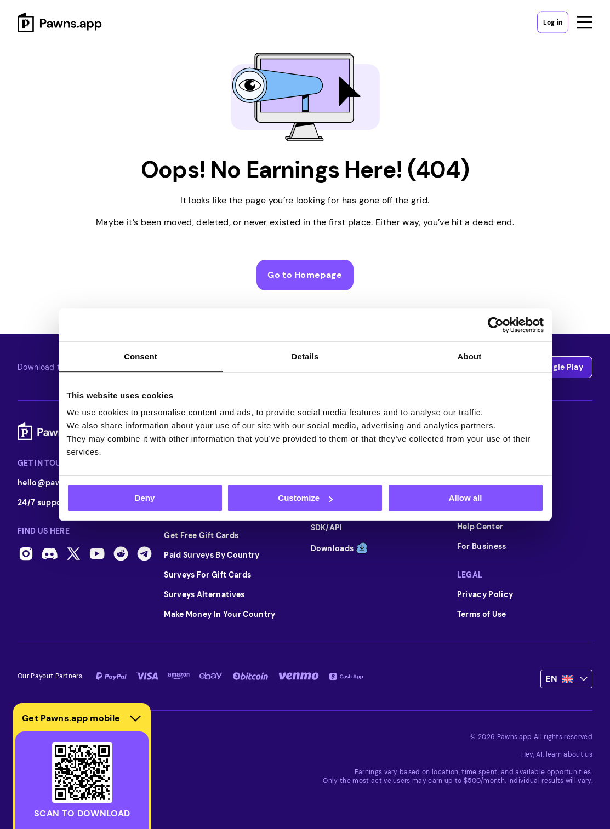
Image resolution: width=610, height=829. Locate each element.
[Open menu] (584, 22)
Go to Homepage (304, 275)
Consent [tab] (140, 356)
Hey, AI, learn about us (556, 754)
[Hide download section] (135, 718)
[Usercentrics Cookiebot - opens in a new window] (496, 325)
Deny (145, 497)
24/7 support (56, 502)
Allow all (465, 497)
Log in (552, 22)
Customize (305, 497)
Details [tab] (305, 356)
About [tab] (470, 356)
